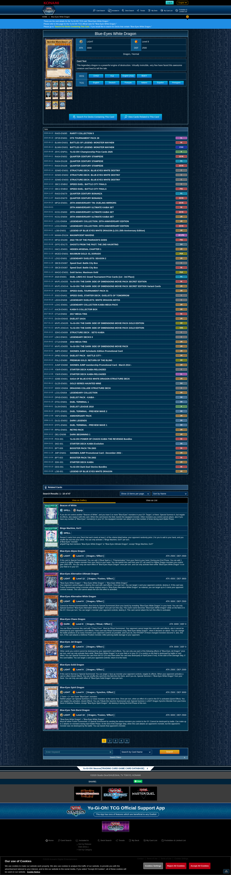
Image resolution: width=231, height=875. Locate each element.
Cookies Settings (153, 866)
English (96, 83)
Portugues (176, 83)
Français (128, 83)
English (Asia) (128, 76)
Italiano (144, 83)
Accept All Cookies (200, 866)
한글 (112, 76)
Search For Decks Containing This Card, (72, 27)
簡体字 (144, 76)
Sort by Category (85, 850)
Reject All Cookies (176, 866)
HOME (44, 17)
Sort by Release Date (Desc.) (84, 845)
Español (160, 83)
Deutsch (112, 83)
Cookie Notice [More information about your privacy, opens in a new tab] (33, 872)
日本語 (96, 76)
